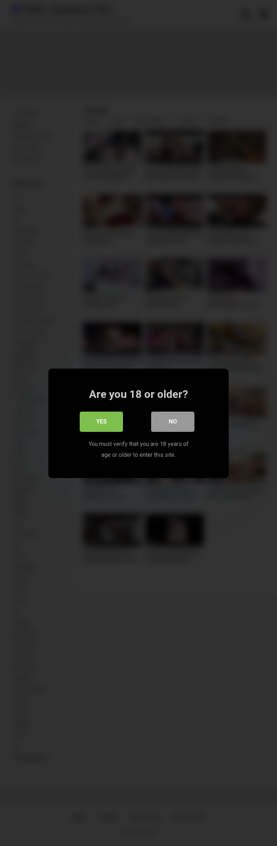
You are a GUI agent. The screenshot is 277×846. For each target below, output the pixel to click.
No (173, 421)
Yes (101, 421)
